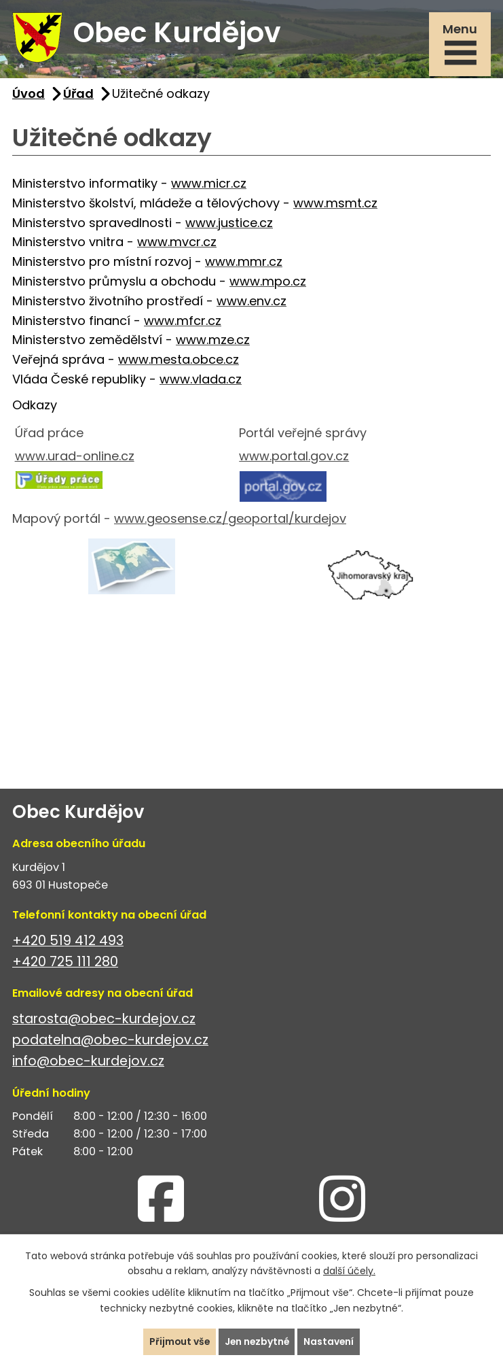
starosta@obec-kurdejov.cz (103, 1020)
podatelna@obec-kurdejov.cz (110, 1041)
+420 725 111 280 (65, 963)
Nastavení (330, 1341)
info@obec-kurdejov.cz (88, 1062)
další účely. (349, 1271)
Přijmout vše (178, 1341)
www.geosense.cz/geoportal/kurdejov (230, 519)
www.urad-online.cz (74, 457)
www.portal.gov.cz (294, 457)
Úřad (78, 94)
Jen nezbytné (257, 1341)
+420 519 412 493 (68, 942)
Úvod (28, 94)
